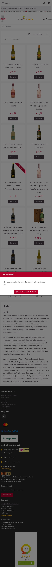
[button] (26, 292)
